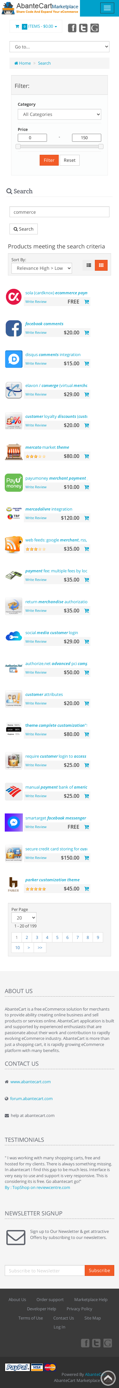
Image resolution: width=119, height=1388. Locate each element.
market (47, 447)
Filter (49, 160)
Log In (59, 1327)
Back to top (108, 1378)
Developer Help (41, 1309)
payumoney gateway (64, 478)
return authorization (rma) (63, 602)
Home (22, 63)
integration (48, 509)
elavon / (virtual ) (69, 385)
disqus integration (53, 354)
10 (17, 947)
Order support (50, 1299)
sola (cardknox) (61, 293)
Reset (70, 160)
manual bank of (57, 787)
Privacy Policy (79, 1309)
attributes (44, 694)
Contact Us (63, 1318)
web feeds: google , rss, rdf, (65, 540)
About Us (17, 1299)
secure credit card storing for (62, 849)
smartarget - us (67, 818)
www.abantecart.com (30, 1081)
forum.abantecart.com (31, 1098)
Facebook (71, 27)
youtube (95, 27)
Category (27, 104)
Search (44, 63)
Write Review (36, 301)
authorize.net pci (70, 663)
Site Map (92, 1318)
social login (51, 632)
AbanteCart (96, 1374)
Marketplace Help (91, 1299)
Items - (36, 26)
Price (23, 129)
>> (40, 947)
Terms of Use (30, 1318)
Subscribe (99, 1270)
